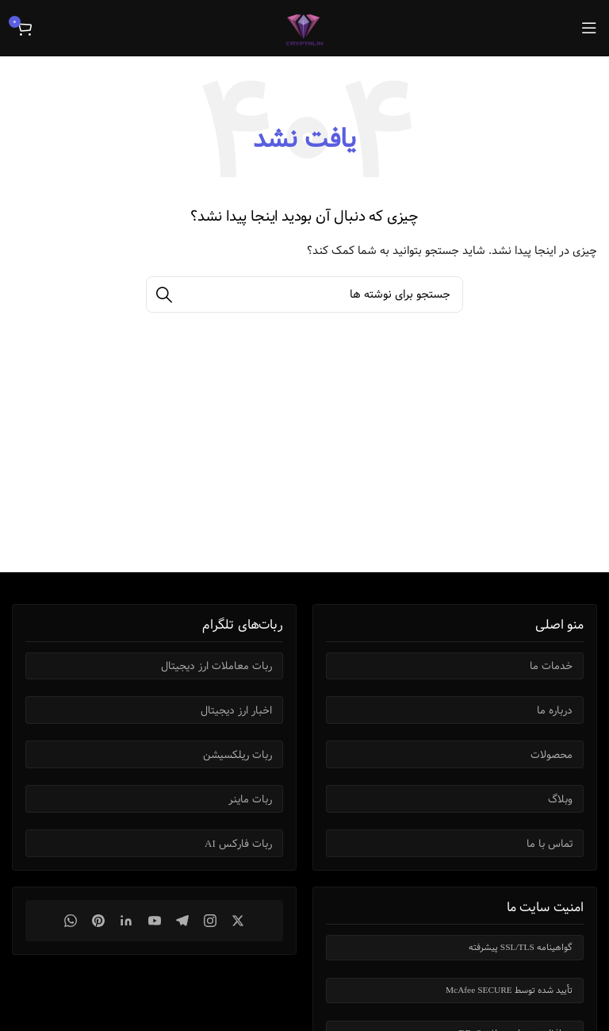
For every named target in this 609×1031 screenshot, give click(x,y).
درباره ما (555, 710)
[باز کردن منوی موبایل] (589, 28)
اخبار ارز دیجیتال (236, 710)
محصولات (551, 755)
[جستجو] (304, 294)
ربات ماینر (250, 799)
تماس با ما (550, 843)
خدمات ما (551, 666)
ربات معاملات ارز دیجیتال (216, 666)
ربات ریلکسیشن (237, 755)
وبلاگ (560, 799)
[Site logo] (304, 28)
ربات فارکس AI (238, 843)
